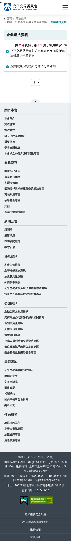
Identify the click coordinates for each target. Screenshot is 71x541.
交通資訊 (35, 537)
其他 (7, 206)
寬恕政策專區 (12, 194)
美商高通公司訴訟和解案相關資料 (24, 317)
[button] (69, 48)
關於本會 (10, 110)
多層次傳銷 (11, 182)
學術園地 (10, 362)
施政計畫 (9, 124)
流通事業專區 (12, 440)
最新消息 (9, 235)
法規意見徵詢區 (13, 276)
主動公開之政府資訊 (16, 311)
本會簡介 (9, 118)
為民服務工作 (12, 422)
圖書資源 (9, 387)
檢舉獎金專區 (12, 200)
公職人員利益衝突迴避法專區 (21, 340)
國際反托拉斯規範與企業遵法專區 (27, 22)
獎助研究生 (11, 375)
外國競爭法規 (12, 282)
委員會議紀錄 (12, 147)
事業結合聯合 (12, 176)
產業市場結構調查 (15, 212)
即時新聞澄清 (12, 241)
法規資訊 (10, 256)
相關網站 (9, 393)
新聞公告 (10, 221)
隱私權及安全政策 (35, 514)
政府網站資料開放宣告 (35, 521)
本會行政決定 (12, 171)
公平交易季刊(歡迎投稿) (18, 370)
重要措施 (9, 141)
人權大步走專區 (13, 329)
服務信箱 (35, 529)
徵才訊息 (9, 247)
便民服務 (10, 414)
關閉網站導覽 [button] (35, 101)
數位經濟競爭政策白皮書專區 (21, 346)
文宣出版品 (11, 381)
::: (1, 1)
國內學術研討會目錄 (16, 399)
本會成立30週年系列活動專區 (21, 153)
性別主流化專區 (13, 323)
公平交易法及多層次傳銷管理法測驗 (25, 288)
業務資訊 (21, 18)
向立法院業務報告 (15, 135)
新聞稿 (8, 229)
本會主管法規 (12, 264)
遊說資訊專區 (12, 334)
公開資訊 (10, 303)
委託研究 (9, 405)
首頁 (9, 18)
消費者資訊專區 (13, 428)
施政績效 (9, 130)
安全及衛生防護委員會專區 (20, 352)
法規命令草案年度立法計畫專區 (22, 294)
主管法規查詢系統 (15, 270)
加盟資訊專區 (12, 434)
